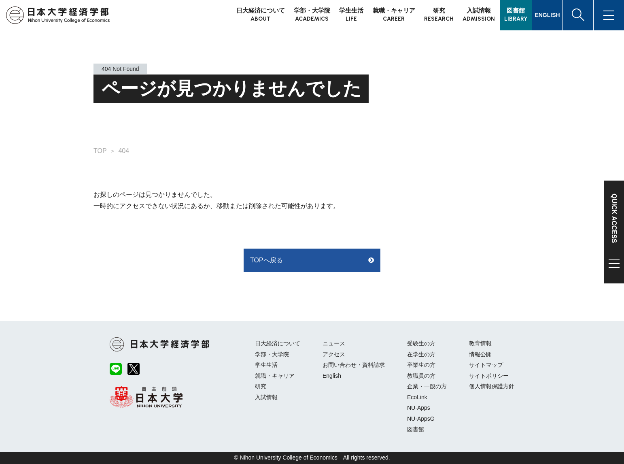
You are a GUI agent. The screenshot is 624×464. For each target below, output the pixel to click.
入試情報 (266, 397)
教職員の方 (421, 375)
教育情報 (480, 343)
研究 (260, 386)
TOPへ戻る (266, 260)
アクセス (334, 354)
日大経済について (277, 343)
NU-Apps (418, 407)
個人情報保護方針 (491, 386)
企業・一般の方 (427, 386)
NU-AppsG (421, 418)
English (332, 375)
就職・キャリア (275, 375)
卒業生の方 (421, 365)
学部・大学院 (272, 354)
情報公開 (480, 354)
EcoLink (417, 397)
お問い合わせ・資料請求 (354, 365)
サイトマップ (486, 365)
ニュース (334, 343)
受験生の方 (421, 343)
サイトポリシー (489, 375)
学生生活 (266, 365)
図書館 (415, 429)
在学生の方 (421, 354)
